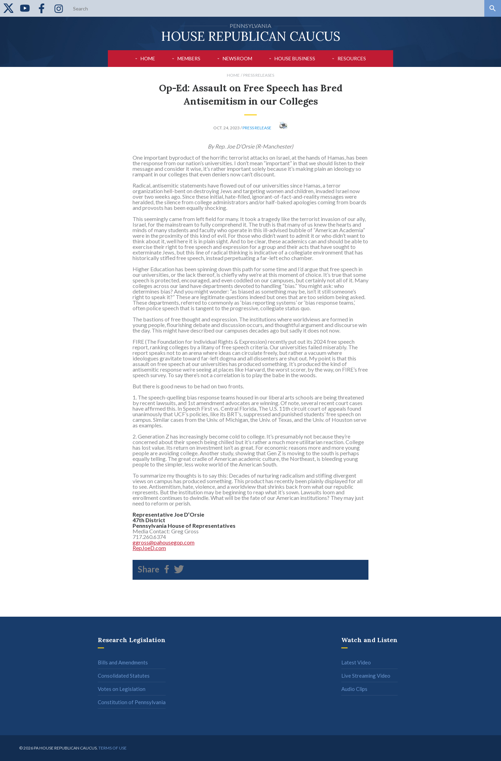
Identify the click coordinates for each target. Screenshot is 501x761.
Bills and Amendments (123, 662)
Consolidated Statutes (124, 675)
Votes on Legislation (121, 689)
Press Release (256, 127)
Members (188, 58)
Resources (351, 58)
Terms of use (112, 748)
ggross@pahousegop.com (163, 542)
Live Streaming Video (365, 675)
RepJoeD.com (149, 548)
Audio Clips (354, 689)
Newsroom (237, 58)
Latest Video (356, 662)
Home (148, 58)
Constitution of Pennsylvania (132, 702)
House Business (295, 58)
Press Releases (258, 75)
